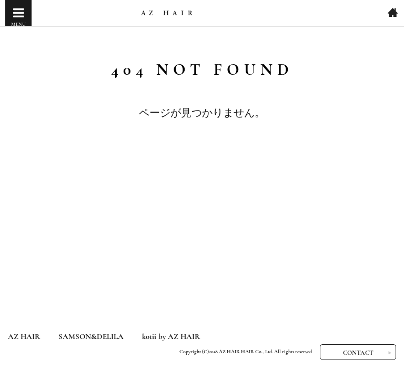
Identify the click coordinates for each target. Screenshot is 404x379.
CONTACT (358, 352)
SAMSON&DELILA (91, 336)
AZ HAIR (24, 336)
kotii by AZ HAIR (171, 336)
